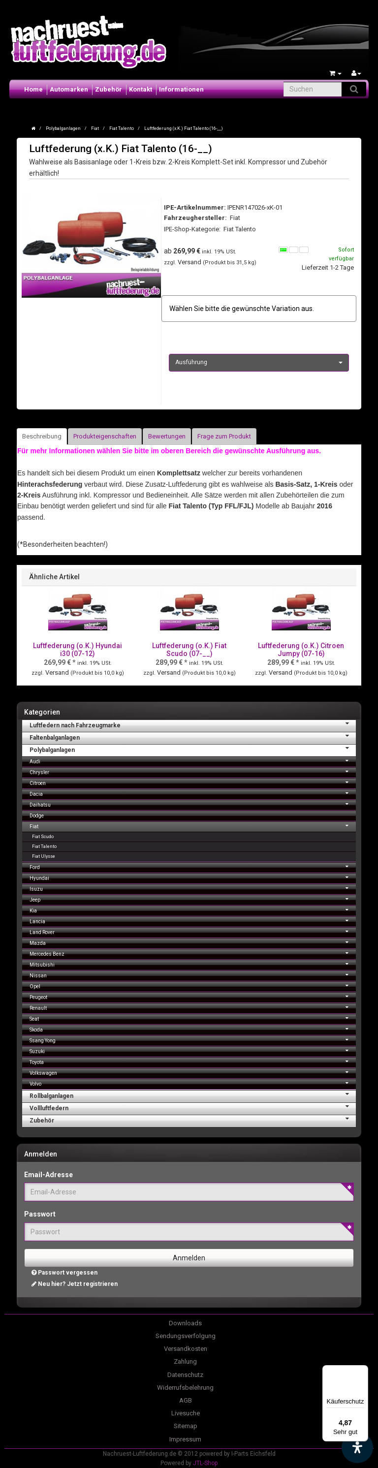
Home (33, 89)
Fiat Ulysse (43, 856)
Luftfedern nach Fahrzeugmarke (193, 724)
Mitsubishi (193, 964)
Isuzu (193, 888)
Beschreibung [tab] (42, 436)
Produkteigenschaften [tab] (104, 436)
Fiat (193, 825)
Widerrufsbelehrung (185, 1387)
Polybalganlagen (193, 749)
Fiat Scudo (43, 836)
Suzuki (193, 1050)
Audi (193, 760)
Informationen (181, 89)
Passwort (40, 1214)
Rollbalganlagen (193, 1095)
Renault (193, 1007)
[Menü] (362, 1371)
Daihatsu (193, 804)
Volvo (193, 1083)
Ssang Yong (193, 1039)
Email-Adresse (48, 1175)
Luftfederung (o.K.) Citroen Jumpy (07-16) (301, 649)
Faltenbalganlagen (193, 736)
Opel (193, 985)
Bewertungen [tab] (167, 436)
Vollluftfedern (193, 1107)
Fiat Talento (239, 229)
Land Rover (193, 931)
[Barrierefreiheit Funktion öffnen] (357, 1447)
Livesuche (185, 1413)
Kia (193, 909)
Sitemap (185, 1426)
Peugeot (193, 996)
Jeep (193, 899)
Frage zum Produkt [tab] (224, 436)
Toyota (193, 1061)
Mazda (193, 942)
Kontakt (140, 89)
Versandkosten (185, 1348)
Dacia (193, 793)
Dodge (37, 815)
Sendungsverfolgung (186, 1336)
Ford (193, 866)
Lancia (193, 920)
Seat (193, 1018)
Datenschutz (185, 1374)
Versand (190, 262)
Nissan (193, 974)
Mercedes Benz (193, 953)
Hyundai (193, 877)
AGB (185, 1400)
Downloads (185, 1323)
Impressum (185, 1439)
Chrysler (193, 771)
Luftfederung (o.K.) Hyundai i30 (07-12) (77, 649)
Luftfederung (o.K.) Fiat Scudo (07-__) (189, 649)
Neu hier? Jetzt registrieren (75, 1284)
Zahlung (185, 1361)
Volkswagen (193, 1072)
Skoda (193, 1028)
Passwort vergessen (64, 1272)
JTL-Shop (205, 1463)
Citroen (193, 782)
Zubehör (108, 89)
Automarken (69, 89)
